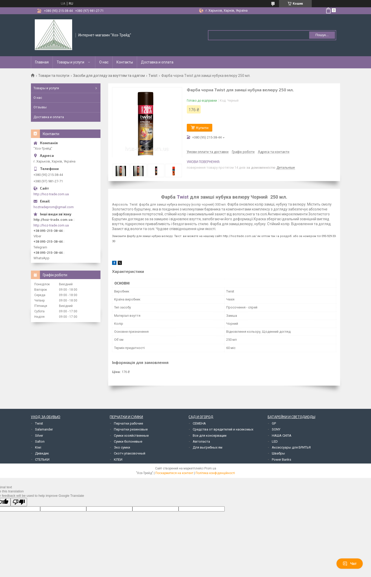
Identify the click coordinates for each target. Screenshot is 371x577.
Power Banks (281, 459)
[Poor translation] (19, 502)
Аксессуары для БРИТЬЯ (291, 447)
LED (275, 441)
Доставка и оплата (157, 62)
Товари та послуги (53, 76)
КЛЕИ (118, 459)
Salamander (44, 429)
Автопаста (201, 441)
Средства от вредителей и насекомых (223, 429)
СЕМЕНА (199, 423)
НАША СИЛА (281, 435)
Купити (202, 127)
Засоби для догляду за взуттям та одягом (109, 76)
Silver (39, 435)
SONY (276, 429)
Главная (42, 62)
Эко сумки (122, 447)
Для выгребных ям (207, 447)
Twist (152, 76)
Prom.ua (210, 468)
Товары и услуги (70, 62)
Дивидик (42, 453)
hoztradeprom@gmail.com (53, 207)
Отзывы (40, 107)
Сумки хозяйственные (131, 435)
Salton (40, 441)
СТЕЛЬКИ (42, 459)
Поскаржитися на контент (174, 473)
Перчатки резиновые (131, 429)
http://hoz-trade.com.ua (51, 194)
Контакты (124, 62)
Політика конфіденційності (215, 473)
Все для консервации (209, 435)
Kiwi (38, 447)
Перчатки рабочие (128, 423)
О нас (103, 62)
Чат (350, 563)
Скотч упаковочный (129, 453)
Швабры (278, 453)
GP (274, 423)
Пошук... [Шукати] (321, 35)
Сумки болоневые (128, 441)
